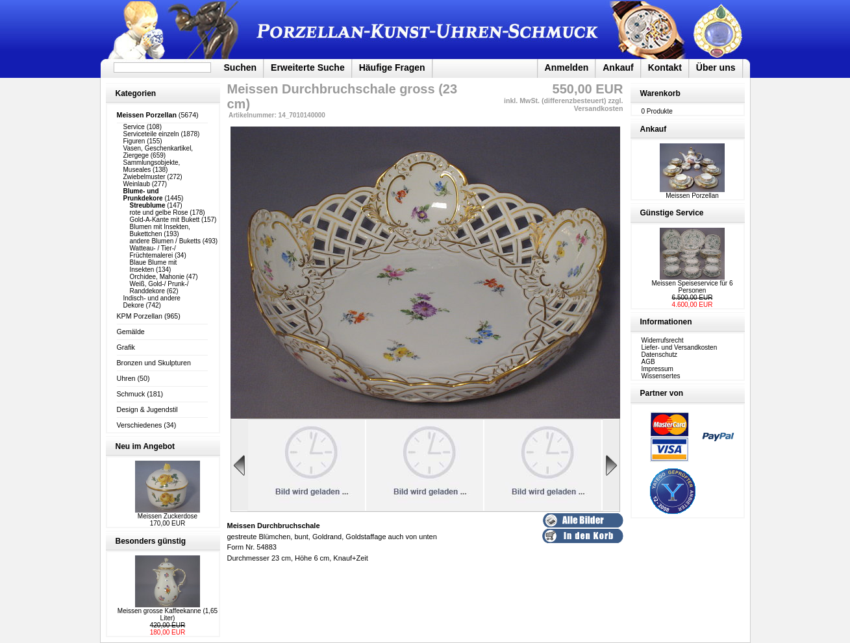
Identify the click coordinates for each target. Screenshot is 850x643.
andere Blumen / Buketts (165, 241)
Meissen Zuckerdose (167, 516)
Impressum (657, 368)
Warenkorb (660, 93)
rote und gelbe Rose (159, 212)
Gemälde (131, 331)
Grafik (126, 347)
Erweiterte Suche (308, 67)
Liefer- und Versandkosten (680, 347)
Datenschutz (660, 354)
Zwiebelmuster (144, 176)
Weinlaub (137, 184)
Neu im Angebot (145, 446)
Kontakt (665, 67)
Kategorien (136, 93)
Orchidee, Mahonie (157, 276)
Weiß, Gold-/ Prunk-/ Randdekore (159, 287)
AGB (648, 361)
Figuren (134, 141)
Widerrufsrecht (663, 340)
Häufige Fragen (392, 67)
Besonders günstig (151, 541)
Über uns (716, 67)
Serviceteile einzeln (151, 134)
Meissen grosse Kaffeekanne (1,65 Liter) (168, 614)
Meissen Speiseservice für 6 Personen (691, 287)
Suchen (240, 67)
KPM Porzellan (139, 316)
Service (134, 126)
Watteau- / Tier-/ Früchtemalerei (153, 252)
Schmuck (131, 394)
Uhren (126, 378)
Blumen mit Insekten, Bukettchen (160, 230)
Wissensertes (661, 376)
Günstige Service (672, 212)
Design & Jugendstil (147, 409)
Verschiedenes (139, 425)
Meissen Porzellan (692, 192)
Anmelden (567, 67)
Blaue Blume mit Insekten (153, 266)
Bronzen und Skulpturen (154, 363)
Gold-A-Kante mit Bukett (165, 219)
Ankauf (618, 67)
